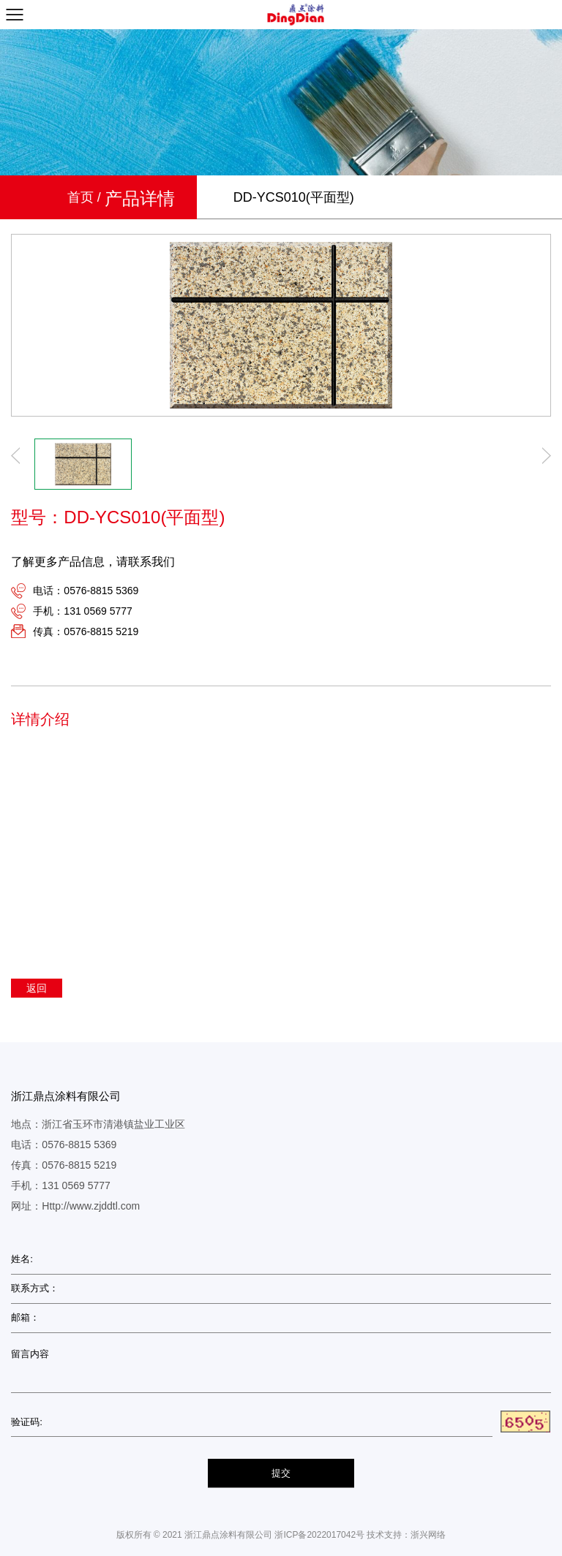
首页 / (86, 197)
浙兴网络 (428, 1535)
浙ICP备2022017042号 (319, 1535)
